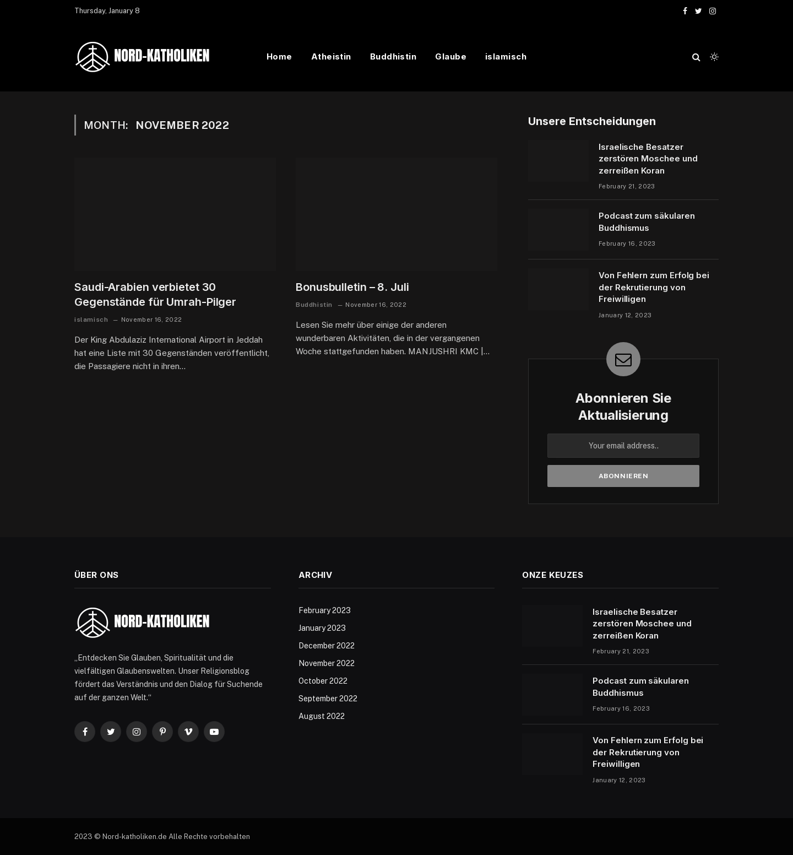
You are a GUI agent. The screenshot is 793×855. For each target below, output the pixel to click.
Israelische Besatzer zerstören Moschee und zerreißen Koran (648, 159)
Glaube (450, 56)
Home (279, 56)
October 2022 (322, 681)
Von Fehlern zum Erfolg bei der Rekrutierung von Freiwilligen (654, 287)
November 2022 (326, 663)
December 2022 (326, 645)
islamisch (505, 56)
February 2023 (324, 610)
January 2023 (322, 628)
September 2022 (327, 698)
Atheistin (331, 56)
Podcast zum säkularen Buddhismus (646, 221)
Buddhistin (393, 56)
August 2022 (321, 716)
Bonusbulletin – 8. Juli (352, 287)
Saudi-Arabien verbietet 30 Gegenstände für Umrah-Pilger (155, 294)
